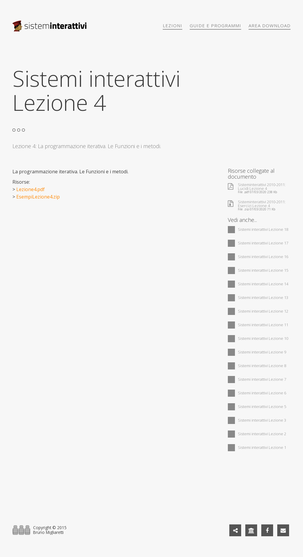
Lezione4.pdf (30, 189)
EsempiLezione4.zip (38, 196)
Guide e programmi (215, 25)
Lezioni (172, 25)
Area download (270, 25)
